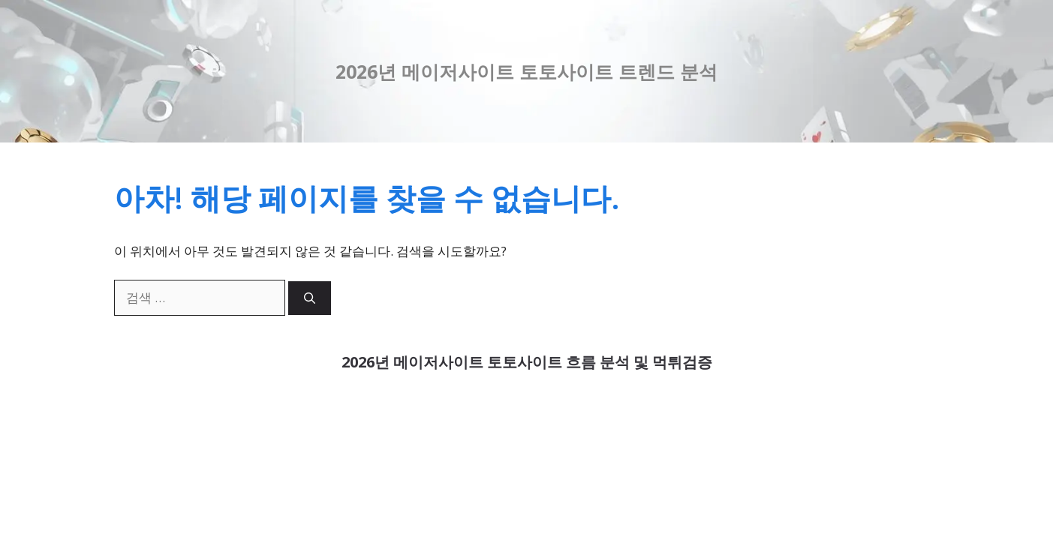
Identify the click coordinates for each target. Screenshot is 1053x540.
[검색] (309, 298)
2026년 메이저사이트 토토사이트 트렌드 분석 (526, 71)
